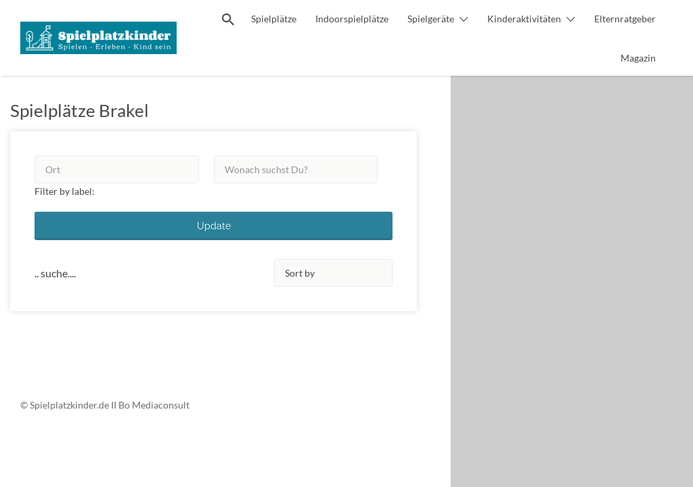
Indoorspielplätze (351, 18)
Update (214, 226)
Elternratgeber (625, 18)
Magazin (638, 58)
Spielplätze (273, 18)
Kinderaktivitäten (524, 18)
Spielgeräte (430, 18)
